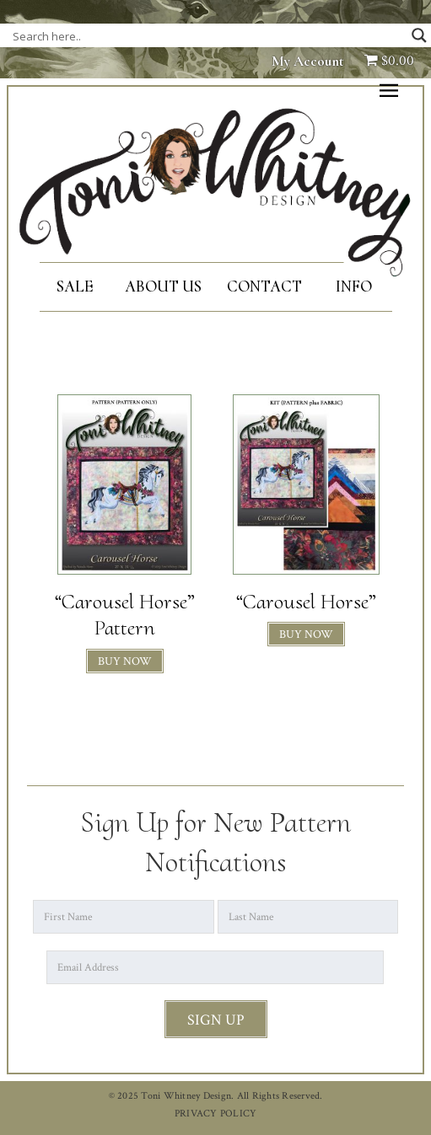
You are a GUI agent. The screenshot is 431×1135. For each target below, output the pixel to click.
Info (354, 286)
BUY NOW (125, 661)
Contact (264, 286)
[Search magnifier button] (419, 35)
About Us (163, 286)
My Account (308, 61)
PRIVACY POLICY (216, 1113)
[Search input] (181, 35)
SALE (75, 286)
